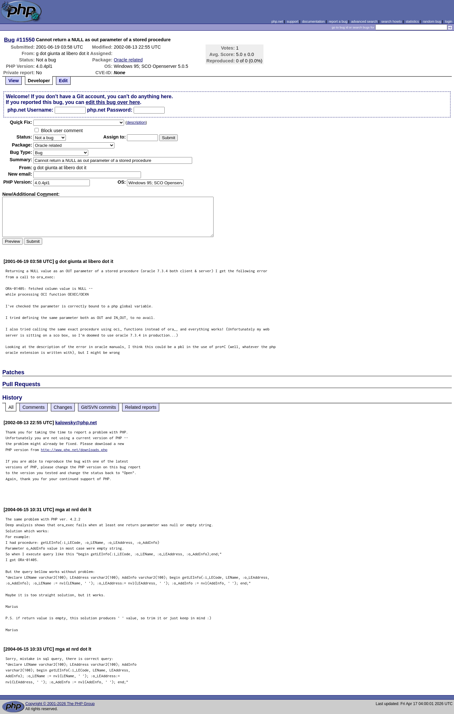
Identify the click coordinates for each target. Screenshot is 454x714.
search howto (391, 21)
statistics (412, 21)
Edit (63, 80)
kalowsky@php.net (76, 422)
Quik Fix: (21, 122)
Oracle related (128, 59)
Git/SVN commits (98, 407)
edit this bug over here (113, 102)
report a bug (338, 21)
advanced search (364, 21)
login (448, 21)
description (136, 122)
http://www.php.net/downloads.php (74, 450)
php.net (277, 21)
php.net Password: (109, 110)
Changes (63, 407)
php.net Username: (30, 110)
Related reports (140, 407)
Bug (9, 39)
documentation (313, 21)
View (13, 80)
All (10, 407)
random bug (432, 21)
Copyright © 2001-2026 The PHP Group (60, 704)
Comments (33, 407)
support (292, 21)
